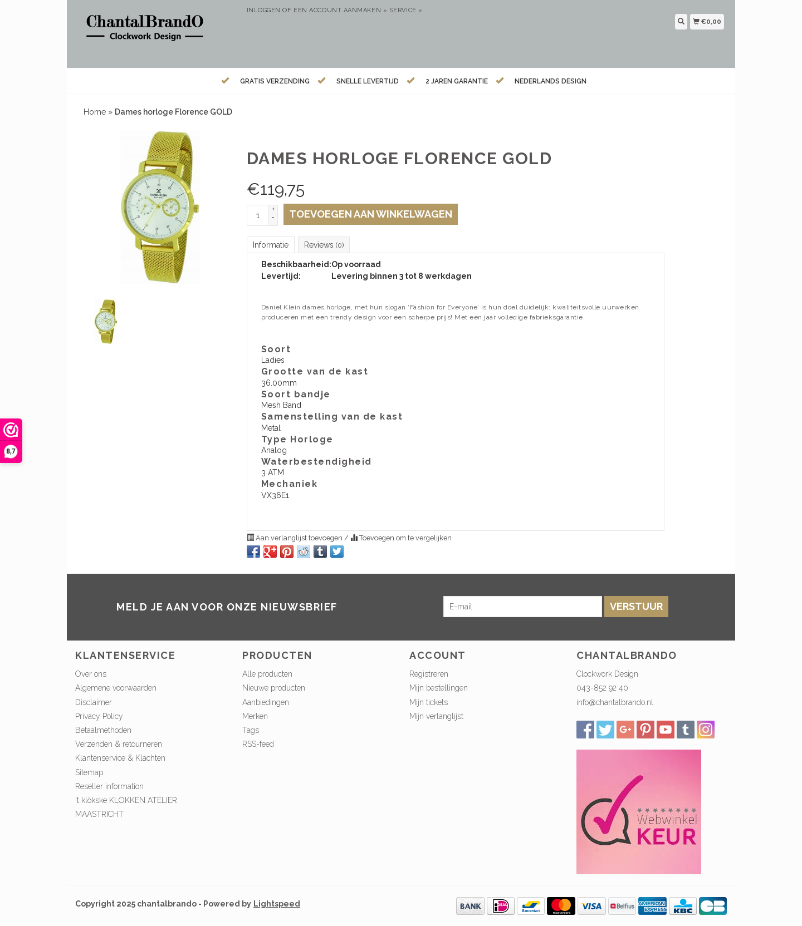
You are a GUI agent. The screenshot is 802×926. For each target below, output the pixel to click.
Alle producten (267, 673)
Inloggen (264, 10)
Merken (255, 716)
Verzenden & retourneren (118, 744)
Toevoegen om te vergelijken (401, 538)
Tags (250, 730)
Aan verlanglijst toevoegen (295, 538)
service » (406, 10)
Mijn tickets (428, 702)
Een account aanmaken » (340, 10)
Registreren (428, 673)
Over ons (90, 673)
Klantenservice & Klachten (120, 757)
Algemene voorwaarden (116, 687)
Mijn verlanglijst (436, 716)
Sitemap (89, 772)
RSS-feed (258, 744)
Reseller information (109, 786)
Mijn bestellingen (438, 687)
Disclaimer (93, 702)
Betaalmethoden (103, 730)
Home (95, 111)
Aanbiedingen (265, 702)
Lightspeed (276, 903)
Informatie (270, 244)
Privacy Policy (99, 716)
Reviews (324, 244)
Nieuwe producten (273, 687)
